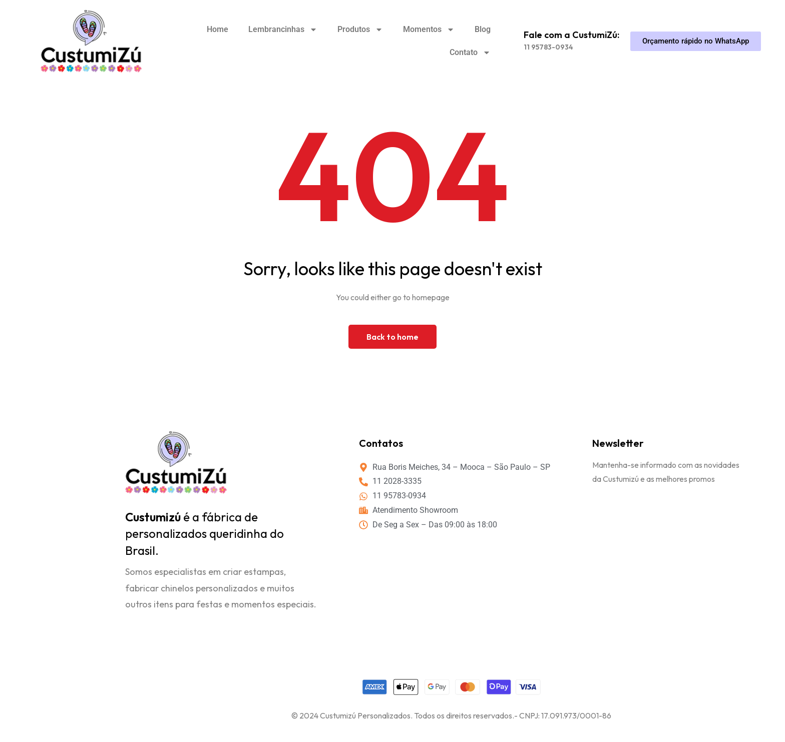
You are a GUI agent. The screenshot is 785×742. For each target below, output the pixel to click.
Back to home (392, 337)
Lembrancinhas (282, 30)
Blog (483, 29)
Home (217, 29)
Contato (470, 53)
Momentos (429, 30)
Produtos (360, 30)
